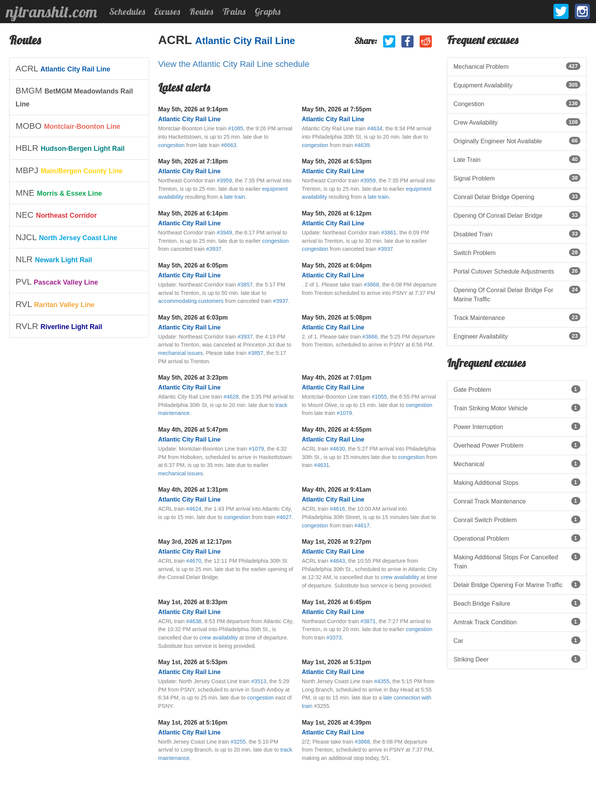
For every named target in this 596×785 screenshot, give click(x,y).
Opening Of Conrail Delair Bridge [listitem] (516, 215)
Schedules (127, 11)
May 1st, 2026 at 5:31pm (336, 662)
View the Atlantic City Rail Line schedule (233, 64)
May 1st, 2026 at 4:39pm (336, 722)
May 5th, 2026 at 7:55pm (336, 109)
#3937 (213, 249)
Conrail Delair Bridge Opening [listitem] (516, 196)
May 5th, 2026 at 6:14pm (193, 213)
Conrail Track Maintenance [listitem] (516, 501)
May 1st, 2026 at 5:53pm (192, 662)
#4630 (337, 449)
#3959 (224, 180)
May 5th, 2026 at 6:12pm (336, 213)
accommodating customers (191, 301)
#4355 (381, 681)
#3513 (258, 681)
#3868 (371, 285)
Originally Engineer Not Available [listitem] (516, 140)
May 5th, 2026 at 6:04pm (336, 265)
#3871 (368, 621)
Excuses (167, 11)
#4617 (361, 525)
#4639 (361, 145)
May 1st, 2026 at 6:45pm (336, 602)
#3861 (388, 232)
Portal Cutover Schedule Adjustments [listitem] (516, 271)
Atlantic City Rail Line (245, 40)
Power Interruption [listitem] (516, 426)
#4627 (284, 517)
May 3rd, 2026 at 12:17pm (194, 541)
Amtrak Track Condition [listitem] (516, 621)
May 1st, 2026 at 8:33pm (192, 602)
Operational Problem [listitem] (516, 538)
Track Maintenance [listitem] (516, 317)
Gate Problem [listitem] (516, 389)
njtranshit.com (51, 12)
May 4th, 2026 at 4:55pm (336, 429)
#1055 (379, 397)
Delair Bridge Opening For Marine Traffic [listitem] (516, 584)
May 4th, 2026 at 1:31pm (193, 489)
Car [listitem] (516, 640)
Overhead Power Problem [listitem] (516, 445)
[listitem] (79, 68)
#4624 (193, 509)
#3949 (224, 232)
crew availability (400, 577)
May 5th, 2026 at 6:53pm (336, 161)
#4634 (374, 128)
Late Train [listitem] (516, 159)
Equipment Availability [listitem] (516, 85)
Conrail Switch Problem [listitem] (516, 519)
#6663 (228, 145)
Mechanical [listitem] (516, 463)
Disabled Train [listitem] (516, 233)
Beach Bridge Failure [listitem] (516, 603)
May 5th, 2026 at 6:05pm (193, 265)
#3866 (369, 337)
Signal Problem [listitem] (516, 178)
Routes (201, 11)
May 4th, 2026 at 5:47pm (193, 429)
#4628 (231, 397)
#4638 (193, 621)
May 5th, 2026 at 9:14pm (193, 109)
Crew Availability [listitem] (516, 122)
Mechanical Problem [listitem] (516, 66)
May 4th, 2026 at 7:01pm (336, 377)
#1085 (235, 128)
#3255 (238, 742)
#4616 (337, 509)
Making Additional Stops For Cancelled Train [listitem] (516, 561)
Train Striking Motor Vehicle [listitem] (516, 407)
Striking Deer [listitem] (516, 659)
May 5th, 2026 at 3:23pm (193, 377)
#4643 (337, 561)
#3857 (245, 285)
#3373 (334, 638)
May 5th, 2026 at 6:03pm (193, 317)
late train (234, 197)
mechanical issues (180, 353)
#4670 (193, 561)
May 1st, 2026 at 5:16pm (192, 722)
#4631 (321, 465)
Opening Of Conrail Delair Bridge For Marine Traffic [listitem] (516, 294)
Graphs (268, 11)
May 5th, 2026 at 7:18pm (193, 161)
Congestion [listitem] (516, 103)
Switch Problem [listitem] (516, 252)
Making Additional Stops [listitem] (516, 482)
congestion (171, 145)
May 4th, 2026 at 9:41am (336, 489)
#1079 (344, 413)
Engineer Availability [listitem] (516, 336)
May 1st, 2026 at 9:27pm (336, 541)
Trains (234, 11)
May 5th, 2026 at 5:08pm (336, 317)
